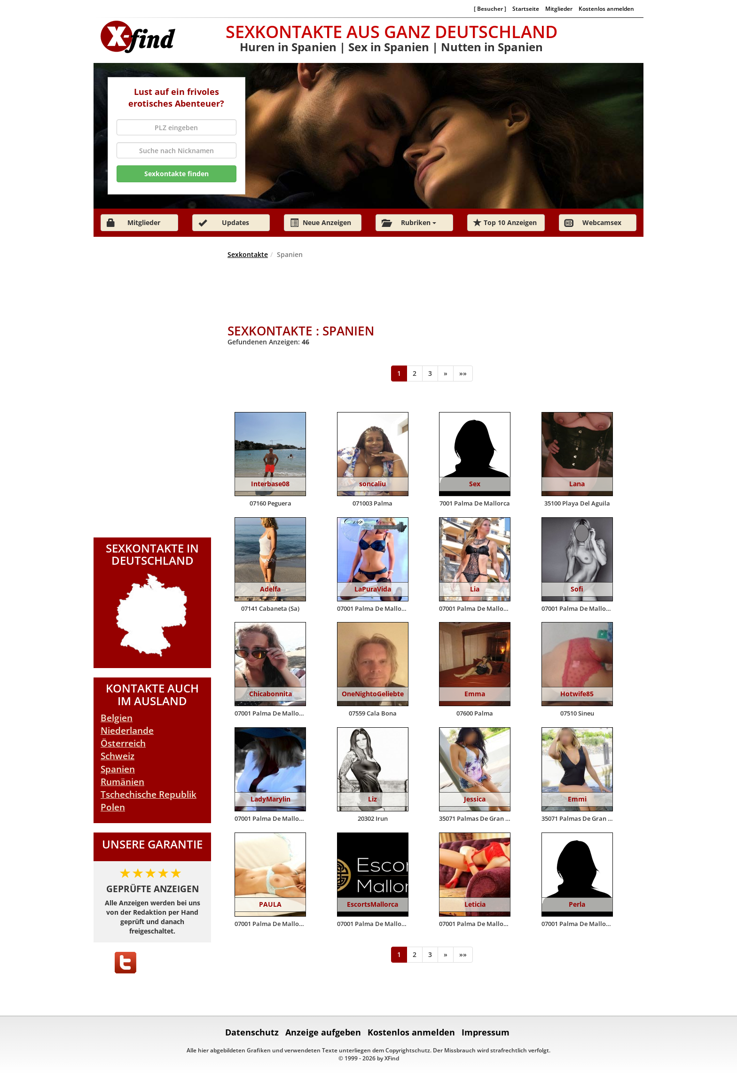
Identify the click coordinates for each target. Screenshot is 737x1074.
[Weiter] (446, 373)
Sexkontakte (247, 254)
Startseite (525, 8)
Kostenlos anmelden (606, 8)
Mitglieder (558, 8)
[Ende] (463, 373)
